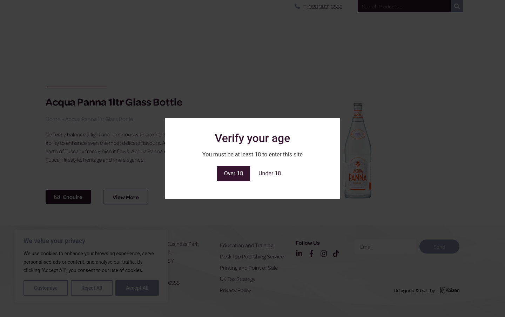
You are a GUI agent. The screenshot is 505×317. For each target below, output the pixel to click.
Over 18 (233, 173)
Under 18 (269, 173)
